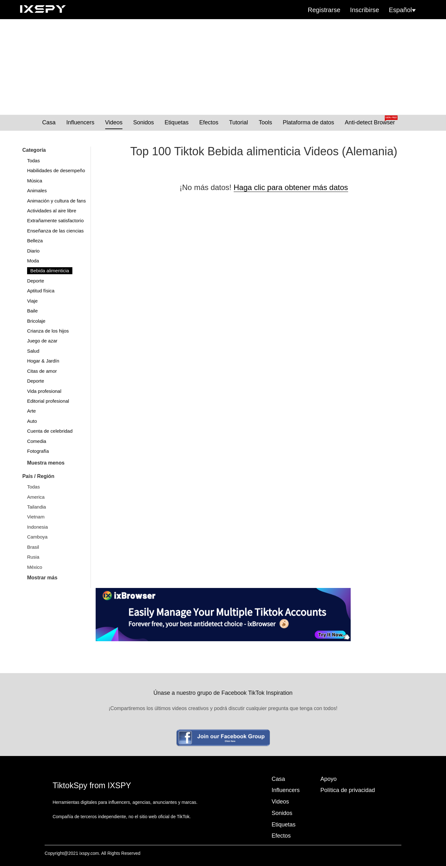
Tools (265, 122)
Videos (114, 122)
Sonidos (143, 122)
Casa (48, 122)
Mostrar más (42, 577)
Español (402, 9)
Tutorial (238, 122)
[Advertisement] (223, 67)
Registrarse (324, 9)
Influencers (80, 122)
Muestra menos (45, 463)
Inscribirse (364, 9)
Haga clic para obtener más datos (291, 187)
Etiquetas (176, 122)
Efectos (208, 122)
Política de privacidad (347, 790)
